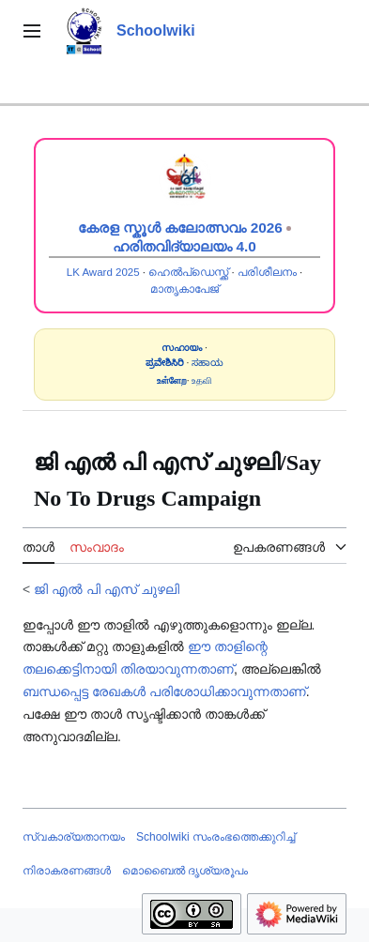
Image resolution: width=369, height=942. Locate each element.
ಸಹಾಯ (207, 362)
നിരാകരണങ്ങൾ (67, 870)
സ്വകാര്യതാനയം (74, 836)
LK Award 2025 (103, 272)
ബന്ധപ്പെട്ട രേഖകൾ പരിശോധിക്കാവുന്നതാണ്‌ (164, 691)
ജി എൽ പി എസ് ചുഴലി (106, 589)
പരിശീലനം (267, 272)
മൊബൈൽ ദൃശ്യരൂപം (185, 870)
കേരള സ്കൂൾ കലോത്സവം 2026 (180, 228)
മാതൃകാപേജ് (184, 289)
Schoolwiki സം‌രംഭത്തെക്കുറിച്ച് (215, 836)
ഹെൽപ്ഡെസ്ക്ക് (188, 272)
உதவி (202, 380)
